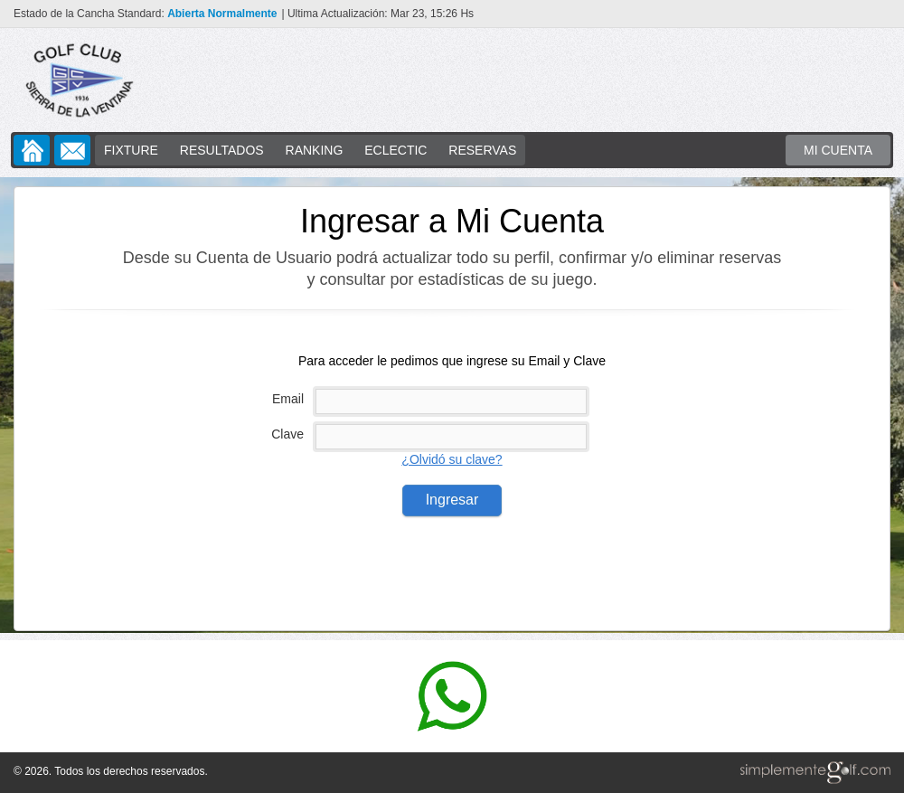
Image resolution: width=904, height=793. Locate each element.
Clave (287, 434)
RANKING (315, 150)
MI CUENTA (838, 150)
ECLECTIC (395, 150)
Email (288, 399)
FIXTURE (131, 150)
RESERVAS (482, 150)
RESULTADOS (222, 150)
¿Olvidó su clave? (451, 459)
